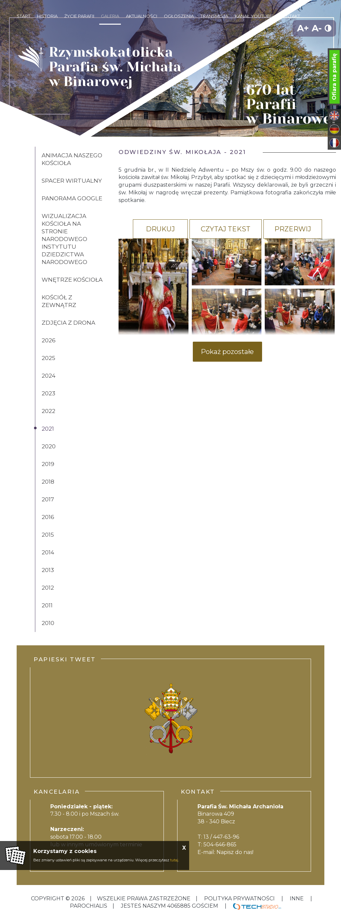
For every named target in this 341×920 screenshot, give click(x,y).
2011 (47, 605)
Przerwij (292, 229)
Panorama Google (72, 198)
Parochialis (88, 906)
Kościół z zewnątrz (59, 301)
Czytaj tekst (225, 229)
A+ (303, 28)
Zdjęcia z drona (68, 322)
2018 (48, 481)
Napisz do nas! (234, 852)
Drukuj (160, 229)
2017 (48, 499)
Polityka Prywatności (239, 898)
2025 (48, 358)
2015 (48, 534)
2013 (48, 570)
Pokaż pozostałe (227, 352)
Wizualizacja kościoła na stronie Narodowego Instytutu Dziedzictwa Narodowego (64, 239)
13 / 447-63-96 (221, 837)
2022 (48, 411)
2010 (48, 623)
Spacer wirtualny (72, 180)
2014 (48, 552)
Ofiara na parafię (334, 76)
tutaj (174, 860)
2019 (48, 464)
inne (296, 898)
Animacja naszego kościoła (72, 159)
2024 (49, 375)
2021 (48, 428)
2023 (48, 393)
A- (317, 28)
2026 (49, 340)
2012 (48, 587)
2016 (48, 517)
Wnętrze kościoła (72, 279)
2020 (49, 446)
